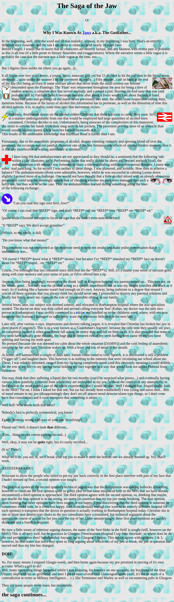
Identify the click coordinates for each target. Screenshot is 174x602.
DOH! (7, 554)
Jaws (87, 32)
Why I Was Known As (63, 32)
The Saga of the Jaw (87, 6)
